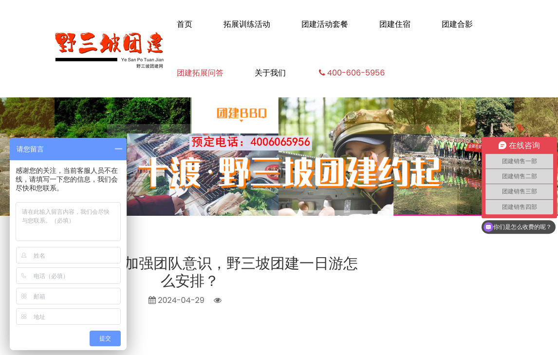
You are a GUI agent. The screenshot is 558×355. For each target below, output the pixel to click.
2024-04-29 (177, 300)
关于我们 (270, 72)
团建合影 (457, 24)
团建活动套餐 (324, 24)
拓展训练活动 (246, 24)
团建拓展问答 (200, 72)
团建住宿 (394, 24)
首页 (184, 24)
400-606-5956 (351, 72)
